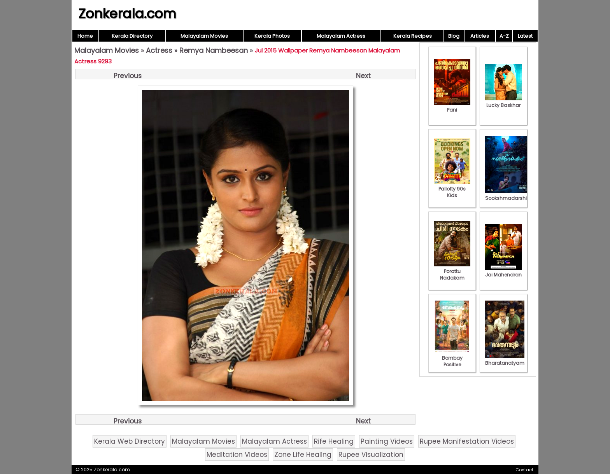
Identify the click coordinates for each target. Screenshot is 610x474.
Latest (525, 36)
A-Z (504, 36)
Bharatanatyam (504, 359)
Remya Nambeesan (213, 50)
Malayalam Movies (204, 36)
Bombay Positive (452, 358)
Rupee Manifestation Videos (467, 441)
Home (85, 36)
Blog (453, 36)
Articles (479, 36)
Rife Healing (334, 441)
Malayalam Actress (341, 36)
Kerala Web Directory (129, 441)
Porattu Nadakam (452, 271)
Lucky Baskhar (503, 101)
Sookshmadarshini (508, 194)
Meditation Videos (237, 454)
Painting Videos (387, 441)
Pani (452, 106)
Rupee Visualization (370, 454)
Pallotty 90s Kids (452, 189)
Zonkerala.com (127, 13)
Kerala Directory (132, 36)
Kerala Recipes (412, 36)
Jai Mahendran (503, 271)
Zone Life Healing (302, 454)
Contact (524, 470)
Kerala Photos (272, 36)
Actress (159, 50)
